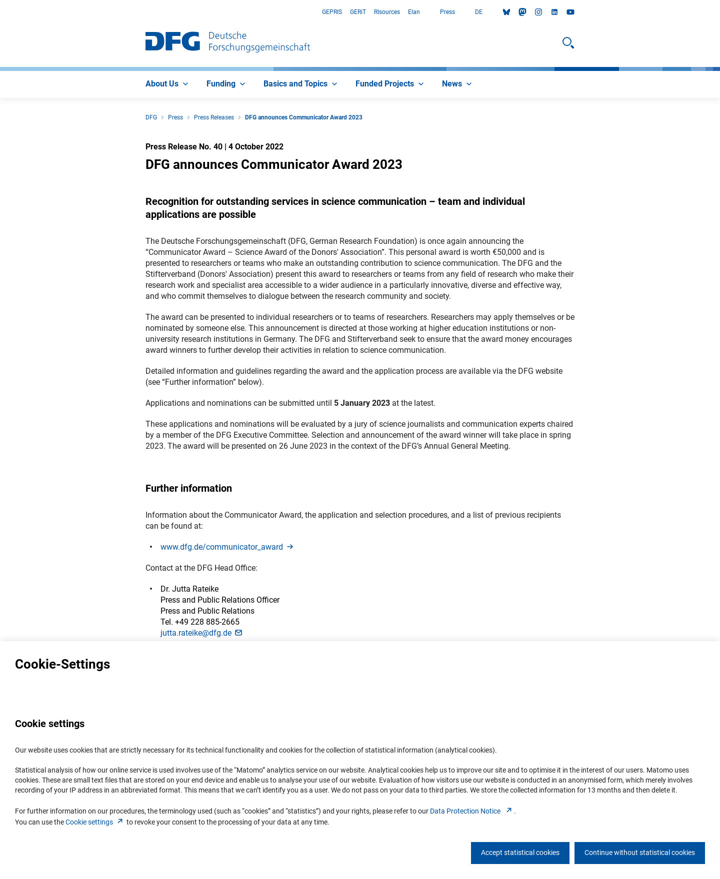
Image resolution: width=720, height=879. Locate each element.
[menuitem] (168, 84)
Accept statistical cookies (520, 853)
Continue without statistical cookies (639, 853)
